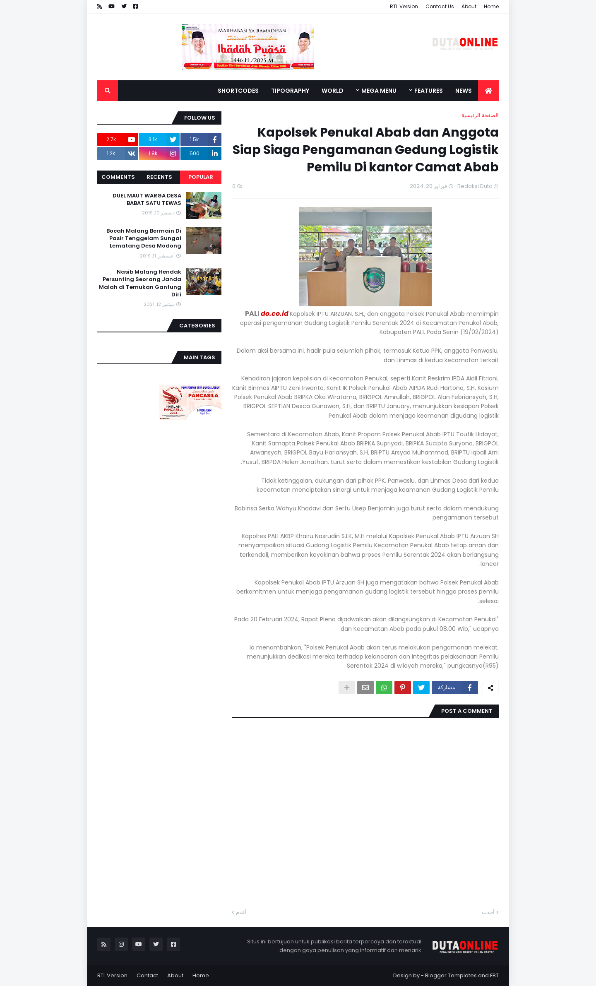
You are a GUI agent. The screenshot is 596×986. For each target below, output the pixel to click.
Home (491, 6)
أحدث (488, 912)
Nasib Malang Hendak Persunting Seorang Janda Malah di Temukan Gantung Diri (140, 283)
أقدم (241, 912)
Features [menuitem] (428, 91)
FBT (494, 975)
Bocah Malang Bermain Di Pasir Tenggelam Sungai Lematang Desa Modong (143, 238)
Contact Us (439, 6)
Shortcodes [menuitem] (238, 91)
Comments (118, 177)
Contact (147, 975)
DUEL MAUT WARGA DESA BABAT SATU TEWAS (147, 199)
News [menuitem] (463, 91)
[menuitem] (488, 90)
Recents (159, 177)
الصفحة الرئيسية (480, 115)
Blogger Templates (451, 975)
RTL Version (404, 6)
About (468, 6)
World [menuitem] (333, 91)
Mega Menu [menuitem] (379, 91)
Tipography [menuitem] (290, 91)
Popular (200, 177)
